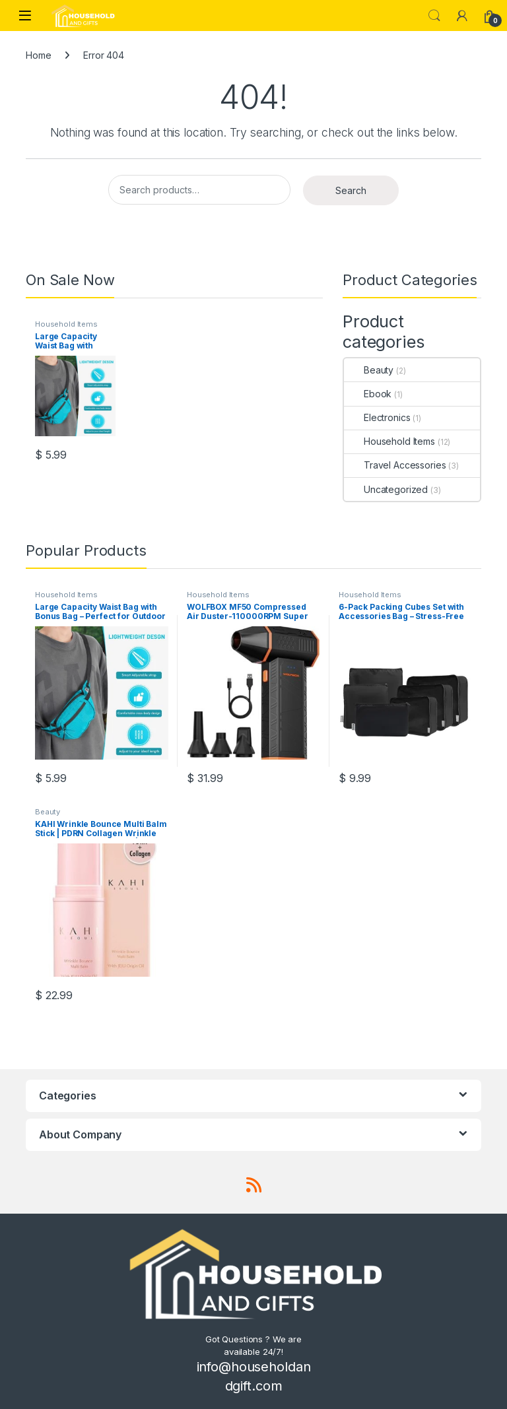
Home (38, 55)
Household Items (66, 324)
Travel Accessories (395, 465)
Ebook (367, 393)
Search (434, 16)
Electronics (377, 417)
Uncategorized (386, 489)
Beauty (368, 370)
